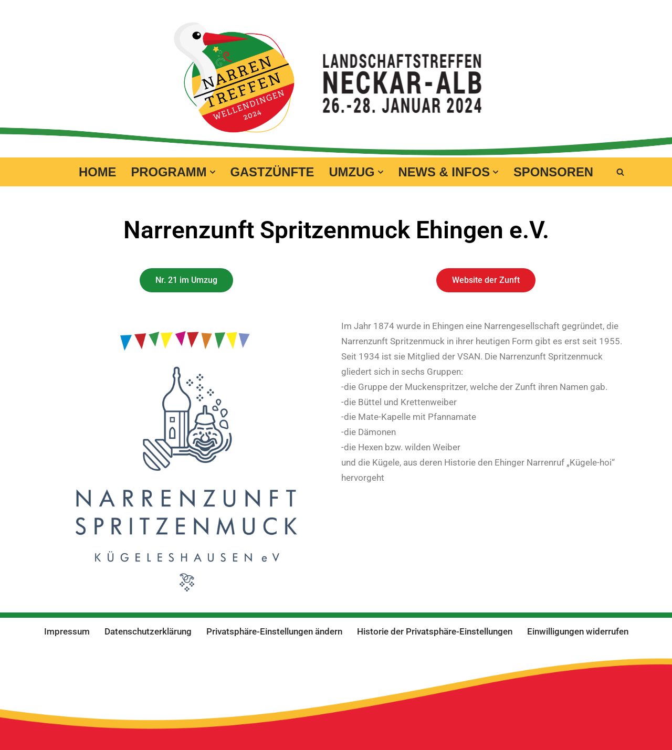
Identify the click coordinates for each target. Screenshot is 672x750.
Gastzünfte (272, 172)
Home (97, 172)
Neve (18, 658)
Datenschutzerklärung (148, 631)
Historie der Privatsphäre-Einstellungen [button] (434, 631)
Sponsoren (553, 172)
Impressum (67, 631)
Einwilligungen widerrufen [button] (577, 631)
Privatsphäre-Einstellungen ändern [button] (274, 631)
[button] (212, 172)
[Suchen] (620, 172)
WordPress (121, 658)
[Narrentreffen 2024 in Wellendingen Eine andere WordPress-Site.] (234, 77)
